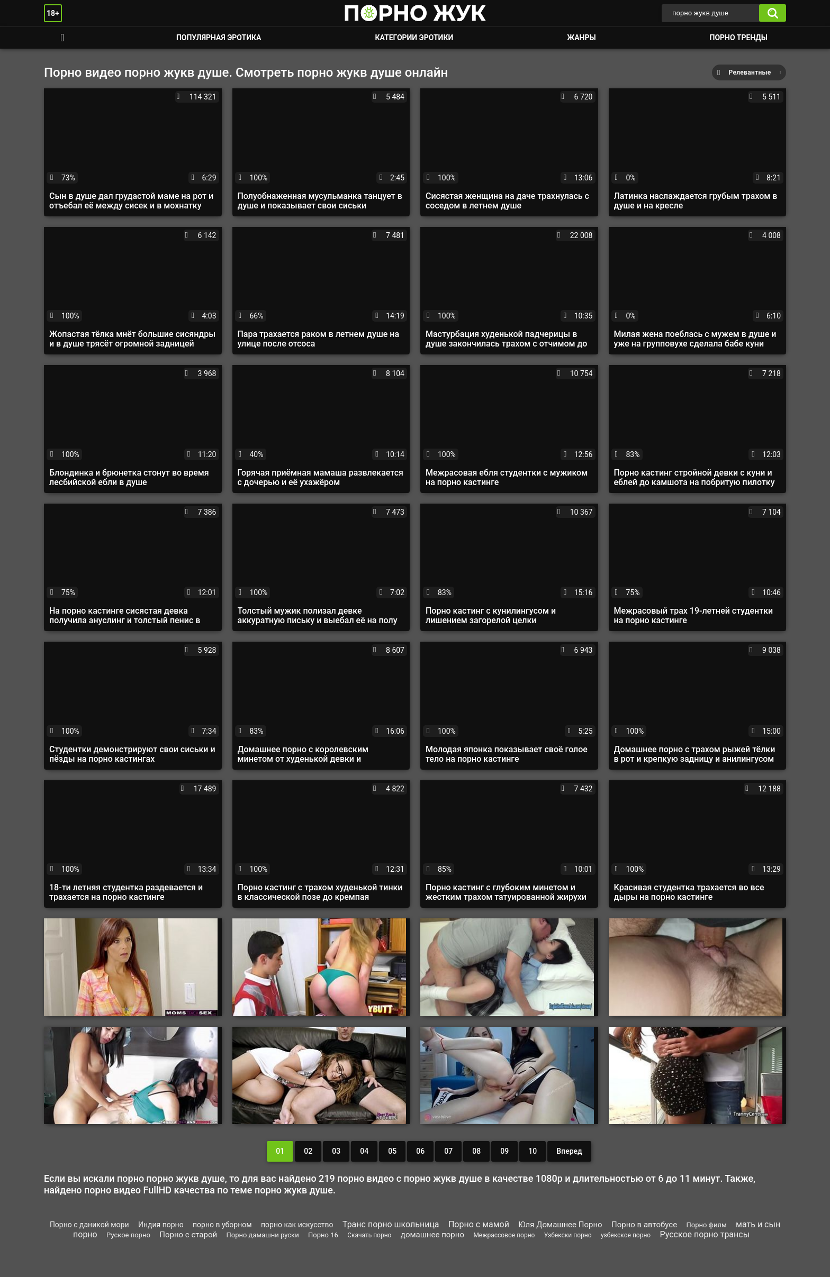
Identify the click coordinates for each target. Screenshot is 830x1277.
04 (364, 1151)
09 (504, 1151)
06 (420, 1151)
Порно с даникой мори (89, 1224)
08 (476, 1151)
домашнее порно (432, 1234)
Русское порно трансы (705, 1234)
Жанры (581, 37)
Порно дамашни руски (263, 1235)
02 (308, 1151)
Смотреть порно (62, 38)
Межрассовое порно (504, 1235)
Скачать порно (369, 1235)
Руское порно (128, 1235)
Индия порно (161, 1224)
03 (336, 1151)
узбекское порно (626, 1235)
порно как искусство (297, 1224)
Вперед (569, 1151)
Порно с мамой (478, 1224)
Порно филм (707, 1225)
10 (532, 1151)
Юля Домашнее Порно (560, 1224)
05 (392, 1151)
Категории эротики (414, 37)
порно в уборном (222, 1224)
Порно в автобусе (644, 1224)
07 (448, 1151)
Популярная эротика (218, 37)
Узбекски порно (568, 1235)
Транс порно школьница (390, 1224)
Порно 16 (323, 1235)
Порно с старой (188, 1234)
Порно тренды (739, 37)
